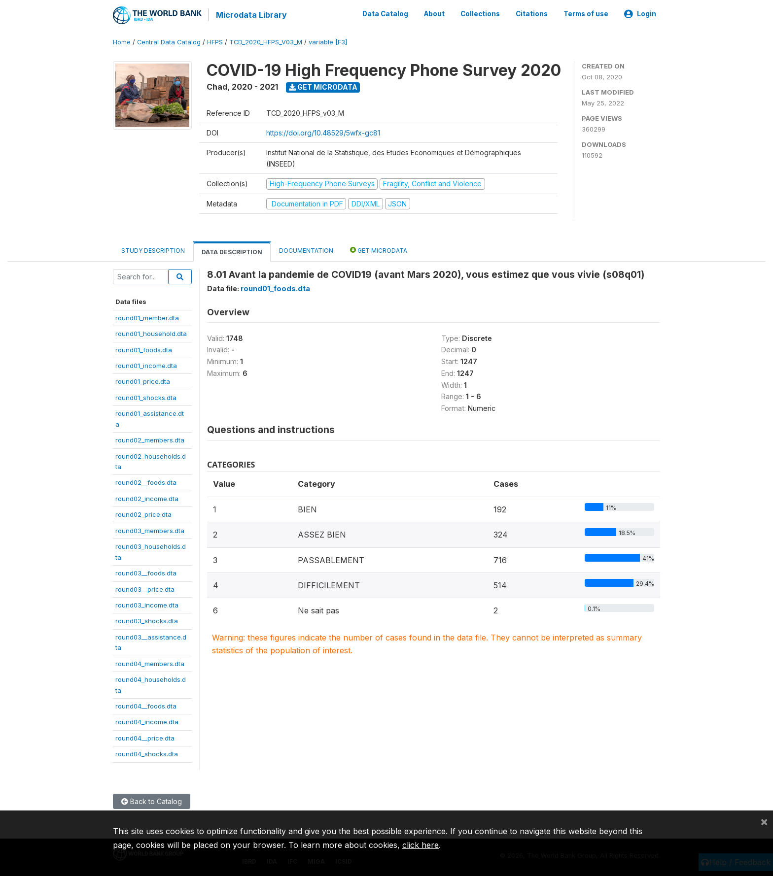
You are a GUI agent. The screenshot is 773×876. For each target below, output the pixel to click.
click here (420, 845)
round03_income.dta (146, 604)
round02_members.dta (149, 439)
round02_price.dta (143, 514)
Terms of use (585, 14)
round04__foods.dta (145, 705)
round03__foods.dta (145, 572)
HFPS (215, 41)
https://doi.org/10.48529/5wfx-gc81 (323, 132)
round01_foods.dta (143, 349)
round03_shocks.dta (146, 620)
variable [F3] (328, 41)
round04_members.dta (149, 663)
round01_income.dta (146, 365)
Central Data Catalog (169, 41)
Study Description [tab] (153, 250)
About (434, 14)
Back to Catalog (151, 800)
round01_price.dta (142, 381)
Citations (532, 14)
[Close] (764, 821)
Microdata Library (250, 15)
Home (122, 41)
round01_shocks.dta (145, 397)
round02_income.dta (146, 498)
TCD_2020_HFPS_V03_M (265, 41)
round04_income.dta (146, 721)
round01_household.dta (151, 333)
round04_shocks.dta (146, 753)
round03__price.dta (145, 588)
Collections (480, 14)
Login (640, 14)
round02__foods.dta (145, 482)
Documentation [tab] (306, 250)
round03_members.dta (149, 530)
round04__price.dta (145, 737)
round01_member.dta (147, 317)
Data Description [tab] (232, 251)
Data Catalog (385, 14)
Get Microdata (323, 86)
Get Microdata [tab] (378, 249)
